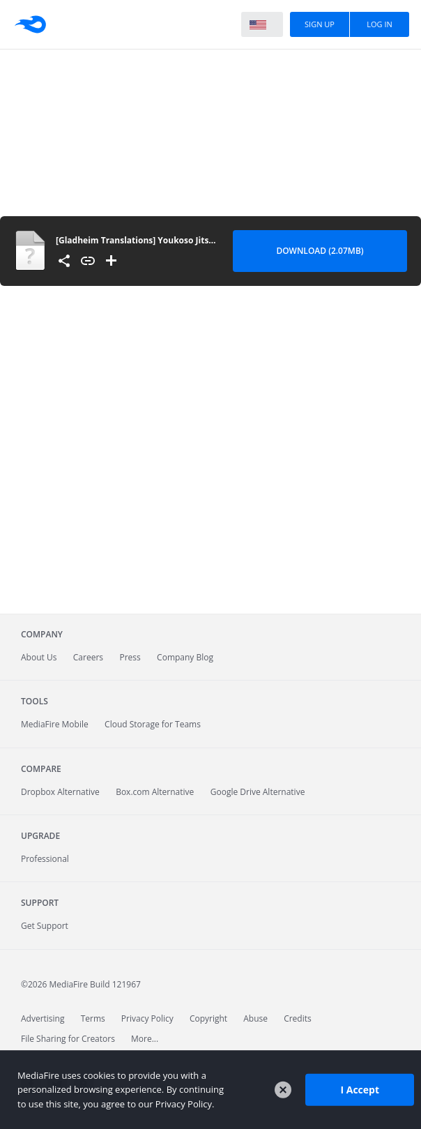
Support (40, 903)
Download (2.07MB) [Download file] (319, 251)
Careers (88, 657)
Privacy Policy (147, 1018)
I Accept (359, 1089)
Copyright (208, 1018)
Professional (45, 859)
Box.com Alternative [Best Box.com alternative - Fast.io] (155, 792)
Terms (93, 1018)
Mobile (55, 724)
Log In (379, 24)
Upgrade (40, 836)
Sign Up (320, 24)
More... (144, 1039)
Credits (298, 1018)
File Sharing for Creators (68, 1039)
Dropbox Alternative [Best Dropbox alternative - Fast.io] (60, 792)
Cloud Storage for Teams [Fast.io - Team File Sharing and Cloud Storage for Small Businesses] (153, 724)
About (38, 657)
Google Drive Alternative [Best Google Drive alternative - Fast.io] (257, 792)
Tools (34, 701)
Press (129, 657)
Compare (41, 769)
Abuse (255, 1018)
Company (42, 634)
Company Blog (185, 657)
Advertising (43, 1018)
